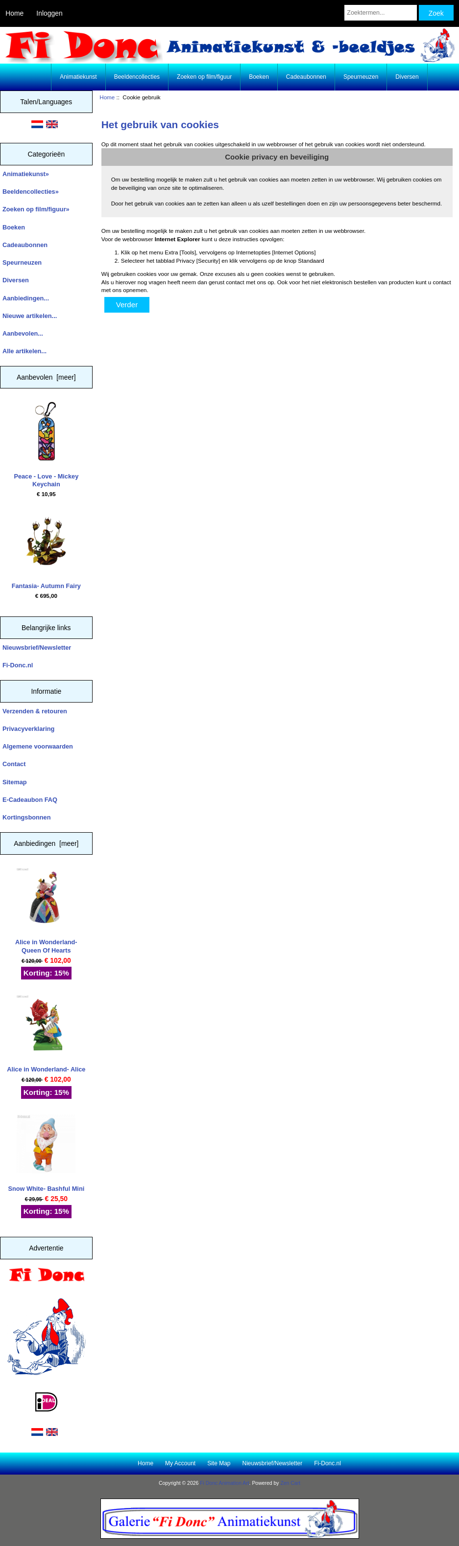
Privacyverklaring (28, 728)
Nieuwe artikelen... (29, 315)
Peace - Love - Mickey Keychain (46, 445)
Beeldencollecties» (30, 191)
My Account (180, 1463)
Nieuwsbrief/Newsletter (36, 647)
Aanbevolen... (22, 333)
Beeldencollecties (137, 76)
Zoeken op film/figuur (204, 76)
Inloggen (49, 13)
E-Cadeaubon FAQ (29, 799)
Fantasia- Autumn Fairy (46, 550)
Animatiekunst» (25, 174)
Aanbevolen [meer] (46, 377)
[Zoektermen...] (380, 13)
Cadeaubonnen (306, 76)
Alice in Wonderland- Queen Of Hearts (46, 911)
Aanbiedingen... (25, 298)
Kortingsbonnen (26, 817)
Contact (13, 764)
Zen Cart (290, 1483)
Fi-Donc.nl (17, 665)
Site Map (218, 1463)
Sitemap (14, 782)
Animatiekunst (78, 76)
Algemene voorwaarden (37, 746)
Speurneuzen (360, 76)
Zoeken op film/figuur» (36, 209)
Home (14, 13)
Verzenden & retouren (34, 711)
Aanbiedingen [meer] (46, 843)
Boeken (259, 76)
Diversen (406, 76)
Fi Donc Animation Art (224, 1483)
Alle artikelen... (24, 351)
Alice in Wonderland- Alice (46, 1034)
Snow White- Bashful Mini (46, 1153)
